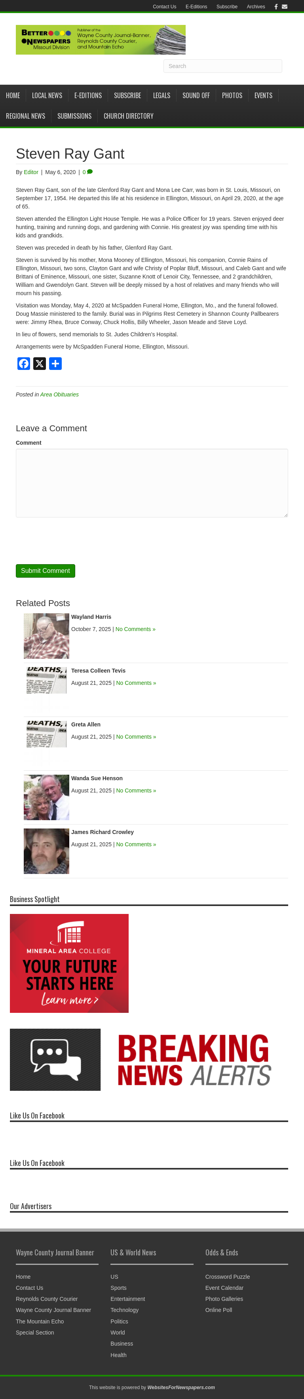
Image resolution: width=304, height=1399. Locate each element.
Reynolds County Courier (47, 1299)
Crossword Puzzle (227, 1277)
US (114, 1277)
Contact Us (164, 6)
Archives (256, 6)
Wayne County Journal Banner (53, 1310)
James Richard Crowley (102, 832)
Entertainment (127, 1299)
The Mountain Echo (40, 1321)
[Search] (222, 66)
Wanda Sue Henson (97, 778)
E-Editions (196, 6)
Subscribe (227, 6)
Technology (124, 1310)
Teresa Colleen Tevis (98, 670)
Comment (29, 443)
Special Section (35, 1332)
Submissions (74, 116)
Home (13, 95)
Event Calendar (224, 1288)
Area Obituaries (59, 394)
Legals (161, 95)
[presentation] (76, 540)
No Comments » (136, 629)
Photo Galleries (224, 1299)
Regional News (25, 116)
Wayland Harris (91, 617)
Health (118, 1355)
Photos (232, 95)
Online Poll (218, 1310)
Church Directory (129, 116)
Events (263, 95)
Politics (119, 1321)
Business (121, 1343)
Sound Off (196, 95)
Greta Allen (86, 724)
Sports (118, 1288)
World (117, 1332)
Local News (47, 95)
